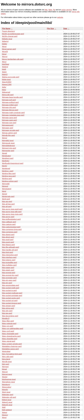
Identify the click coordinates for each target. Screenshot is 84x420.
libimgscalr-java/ (8, 143)
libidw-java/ (6, 79)
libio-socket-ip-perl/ (9, 290)
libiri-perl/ (5, 364)
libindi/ (4, 153)
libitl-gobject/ (7, 410)
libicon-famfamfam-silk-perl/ (13, 59)
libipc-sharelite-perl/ (9, 339)
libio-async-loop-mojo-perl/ (12, 214)
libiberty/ (5, 41)
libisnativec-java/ (8, 382)
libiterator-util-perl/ (9, 397)
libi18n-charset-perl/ (10, 36)
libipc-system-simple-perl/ (12, 344)
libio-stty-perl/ (7, 311)
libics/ (4, 62)
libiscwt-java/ (7, 374)
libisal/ (4, 369)
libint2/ (4, 194)
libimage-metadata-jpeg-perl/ (13, 115)
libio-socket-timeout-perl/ (11, 303)
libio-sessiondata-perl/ (10, 285)
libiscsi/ (5, 372)
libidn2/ (5, 74)
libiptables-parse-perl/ (10, 349)
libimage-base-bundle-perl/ (12, 97)
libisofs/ (5, 390)
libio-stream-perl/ (8, 306)
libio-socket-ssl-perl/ (10, 301)
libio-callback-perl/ (9, 222)
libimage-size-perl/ (9, 123)
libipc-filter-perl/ (8, 321)
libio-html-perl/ (7, 252)
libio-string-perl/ (8, 308)
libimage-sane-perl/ (9, 118)
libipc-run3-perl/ (8, 331)
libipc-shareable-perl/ (10, 334)
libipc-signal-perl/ (8, 341)
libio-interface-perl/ (9, 257)
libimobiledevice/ (8, 146)
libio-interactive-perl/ (10, 255)
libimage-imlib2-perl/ (10, 105)
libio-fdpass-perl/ (8, 245)
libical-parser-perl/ (9, 49)
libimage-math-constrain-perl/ (13, 113)
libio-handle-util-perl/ (10, 250)
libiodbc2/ (6, 318)
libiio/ (4, 90)
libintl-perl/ (6, 199)
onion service (66, 10)
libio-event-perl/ (8, 242)
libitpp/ (4, 412)
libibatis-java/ (7, 39)
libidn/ (4, 72)
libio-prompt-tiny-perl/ (10, 275)
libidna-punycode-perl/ (10, 77)
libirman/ (5, 367)
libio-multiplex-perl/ (9, 265)
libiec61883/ (6, 82)
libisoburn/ (6, 384)
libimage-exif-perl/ (9, 100)
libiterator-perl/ (7, 395)
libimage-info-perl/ (9, 107)
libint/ (4, 191)
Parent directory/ (8, 31)
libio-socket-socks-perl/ (11, 298)
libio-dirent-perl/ (8, 237)
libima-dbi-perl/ (8, 95)
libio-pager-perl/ (8, 268)
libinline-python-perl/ (10, 181)
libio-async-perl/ (8, 217)
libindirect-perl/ (7, 158)
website (60, 17)
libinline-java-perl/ (9, 176)
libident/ (5, 67)
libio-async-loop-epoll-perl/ (12, 209)
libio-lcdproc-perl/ (8, 260)
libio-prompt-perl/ (8, 273)
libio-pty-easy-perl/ (9, 280)
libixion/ (5, 415)
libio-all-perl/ (6, 206)
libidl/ (4, 69)
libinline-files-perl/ (9, 173)
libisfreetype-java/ (9, 379)
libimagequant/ (7, 125)
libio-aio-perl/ (7, 201)
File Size (50, 28)
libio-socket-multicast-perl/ (12, 293)
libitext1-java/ (7, 402)
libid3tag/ (5, 64)
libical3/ (5, 51)
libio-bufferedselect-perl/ (11, 219)
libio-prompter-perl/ (9, 278)
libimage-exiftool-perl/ (10, 102)
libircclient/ (6, 359)
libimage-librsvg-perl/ (10, 110)
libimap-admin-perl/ (9, 133)
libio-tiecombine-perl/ (10, 316)
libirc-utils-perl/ (7, 357)
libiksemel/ (6, 92)
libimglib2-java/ (8, 140)
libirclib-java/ (7, 362)
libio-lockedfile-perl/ (9, 262)
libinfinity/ (5, 161)
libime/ (4, 138)
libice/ (4, 54)
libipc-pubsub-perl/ (9, 323)
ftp (54, 10)
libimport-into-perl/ (9, 148)
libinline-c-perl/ (7, 171)
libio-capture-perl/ (9, 224)
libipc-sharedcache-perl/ (11, 336)
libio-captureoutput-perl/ (11, 227)
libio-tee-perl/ (7, 313)
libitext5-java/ (7, 405)
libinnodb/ (6, 184)
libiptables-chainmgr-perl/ (12, 346)
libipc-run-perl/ (7, 326)
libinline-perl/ (7, 179)
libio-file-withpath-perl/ (10, 247)
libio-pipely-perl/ (8, 270)
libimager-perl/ (7, 128)
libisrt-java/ (6, 392)
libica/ (4, 46)
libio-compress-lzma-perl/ (12, 229)
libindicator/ (6, 156)
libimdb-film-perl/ (8, 135)
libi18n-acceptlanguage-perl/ (13, 34)
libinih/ (4, 166)
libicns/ (4, 57)
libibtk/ (4, 44)
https (50, 10)
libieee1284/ (6, 84)
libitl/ (4, 407)
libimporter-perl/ (8, 151)
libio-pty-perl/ (7, 283)
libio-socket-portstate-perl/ (12, 295)
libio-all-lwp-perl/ (8, 204)
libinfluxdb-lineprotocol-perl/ (12, 163)
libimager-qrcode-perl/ (10, 130)
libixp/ (4, 417)
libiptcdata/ (6, 351)
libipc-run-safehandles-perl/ (12, 328)
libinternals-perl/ (8, 196)
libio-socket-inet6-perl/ (10, 288)
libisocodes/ (6, 387)
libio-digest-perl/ (8, 235)
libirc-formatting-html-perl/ (12, 354)
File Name (6, 28)
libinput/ (5, 186)
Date (65, 28)
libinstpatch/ (6, 189)
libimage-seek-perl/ (9, 120)
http (46, 10)
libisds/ (4, 377)
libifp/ (4, 87)
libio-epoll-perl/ (7, 240)
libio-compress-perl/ (9, 232)
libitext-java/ (6, 400)
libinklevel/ (6, 168)
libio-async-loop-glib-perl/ (12, 212)
